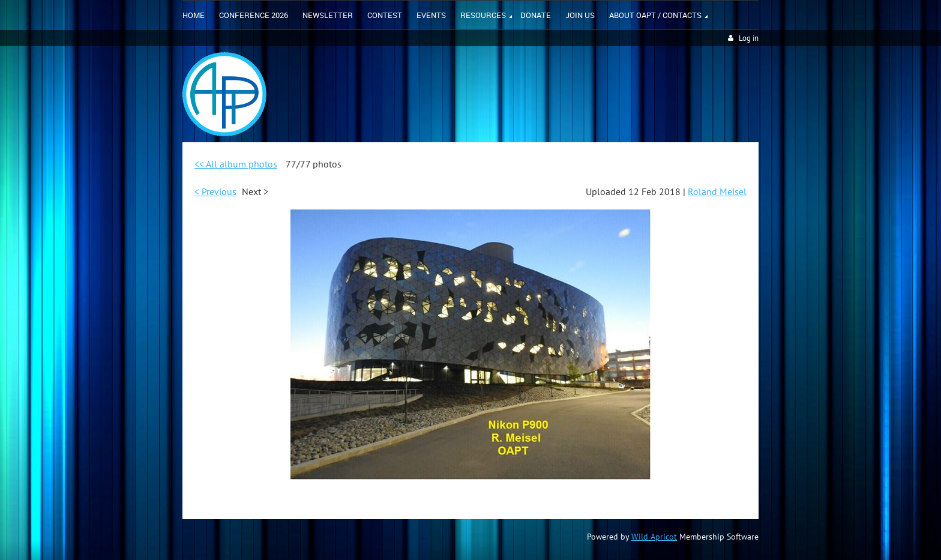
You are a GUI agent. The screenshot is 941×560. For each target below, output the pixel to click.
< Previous (215, 191)
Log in (749, 38)
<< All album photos (235, 164)
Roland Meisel (717, 191)
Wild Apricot (654, 536)
